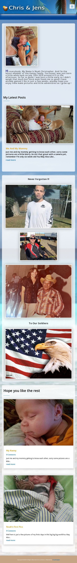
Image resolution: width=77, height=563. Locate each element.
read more (11, 160)
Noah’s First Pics (14, 526)
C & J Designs (56, 560)
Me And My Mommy (16, 148)
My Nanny (11, 450)
